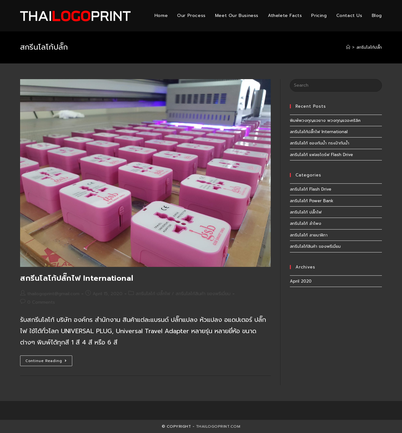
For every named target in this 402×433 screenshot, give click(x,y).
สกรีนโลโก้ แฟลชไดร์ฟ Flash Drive (321, 155)
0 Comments (41, 302)
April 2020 (301, 281)
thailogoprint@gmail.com (53, 293)
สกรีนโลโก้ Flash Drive (310, 189)
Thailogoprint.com (218, 426)
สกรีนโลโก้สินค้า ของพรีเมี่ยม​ (203, 293)
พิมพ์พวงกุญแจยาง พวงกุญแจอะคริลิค (325, 120)
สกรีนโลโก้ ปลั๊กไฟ (153, 293)
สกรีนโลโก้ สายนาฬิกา (309, 235)
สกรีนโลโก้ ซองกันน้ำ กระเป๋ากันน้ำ (319, 143)
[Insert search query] (336, 85)
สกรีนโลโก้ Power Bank (311, 201)
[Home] (348, 47)
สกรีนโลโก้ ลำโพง (305, 223)
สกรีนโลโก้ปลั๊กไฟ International (76, 278)
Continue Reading (48, 361)
